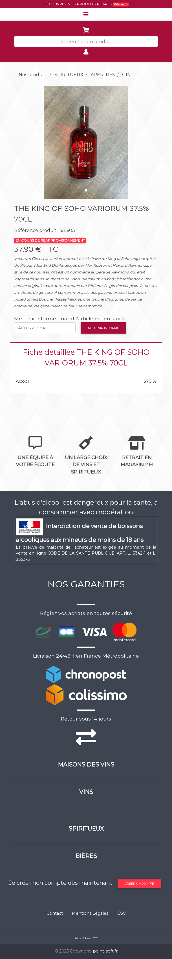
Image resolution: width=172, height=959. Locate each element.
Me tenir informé (103, 328)
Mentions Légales (90, 913)
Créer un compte (139, 884)
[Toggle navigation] (86, 14)
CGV (121, 913)
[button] (25, 142)
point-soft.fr (105, 951)
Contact (55, 913)
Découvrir (120, 4)
